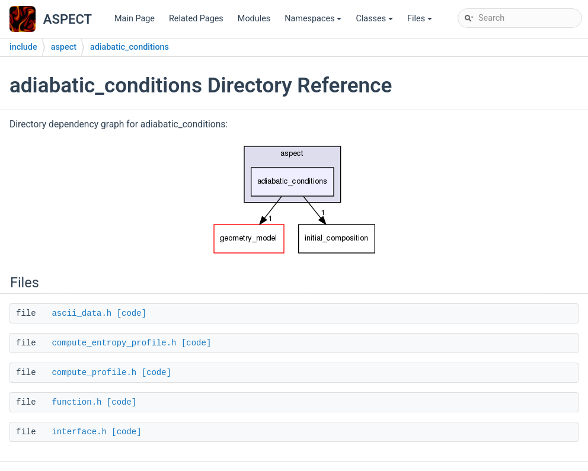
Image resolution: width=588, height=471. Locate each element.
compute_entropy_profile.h (114, 343)
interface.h (79, 432)
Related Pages (196, 19)
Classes (375, 22)
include (23, 47)
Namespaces (314, 22)
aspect (63, 47)
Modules (254, 19)
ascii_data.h (81, 313)
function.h (76, 402)
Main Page (134, 19)
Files (420, 22)
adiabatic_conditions (129, 47)
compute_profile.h (94, 372)
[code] (131, 313)
